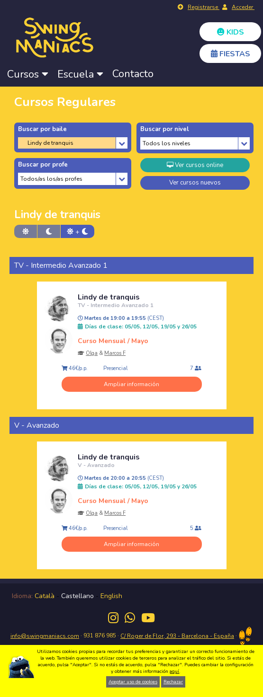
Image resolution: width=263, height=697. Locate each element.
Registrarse (203, 7)
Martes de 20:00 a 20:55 (121, 478)
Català (44, 595)
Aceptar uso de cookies (133, 682)
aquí (174, 671)
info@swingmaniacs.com (44, 636)
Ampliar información (131, 384)
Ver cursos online (195, 165)
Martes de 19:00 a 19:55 (121, 318)
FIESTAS (230, 54)
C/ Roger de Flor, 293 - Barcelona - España (177, 636)
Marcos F (115, 353)
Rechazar (173, 682)
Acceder (243, 7)
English (111, 595)
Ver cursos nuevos (195, 182)
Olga (92, 353)
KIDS (230, 32)
